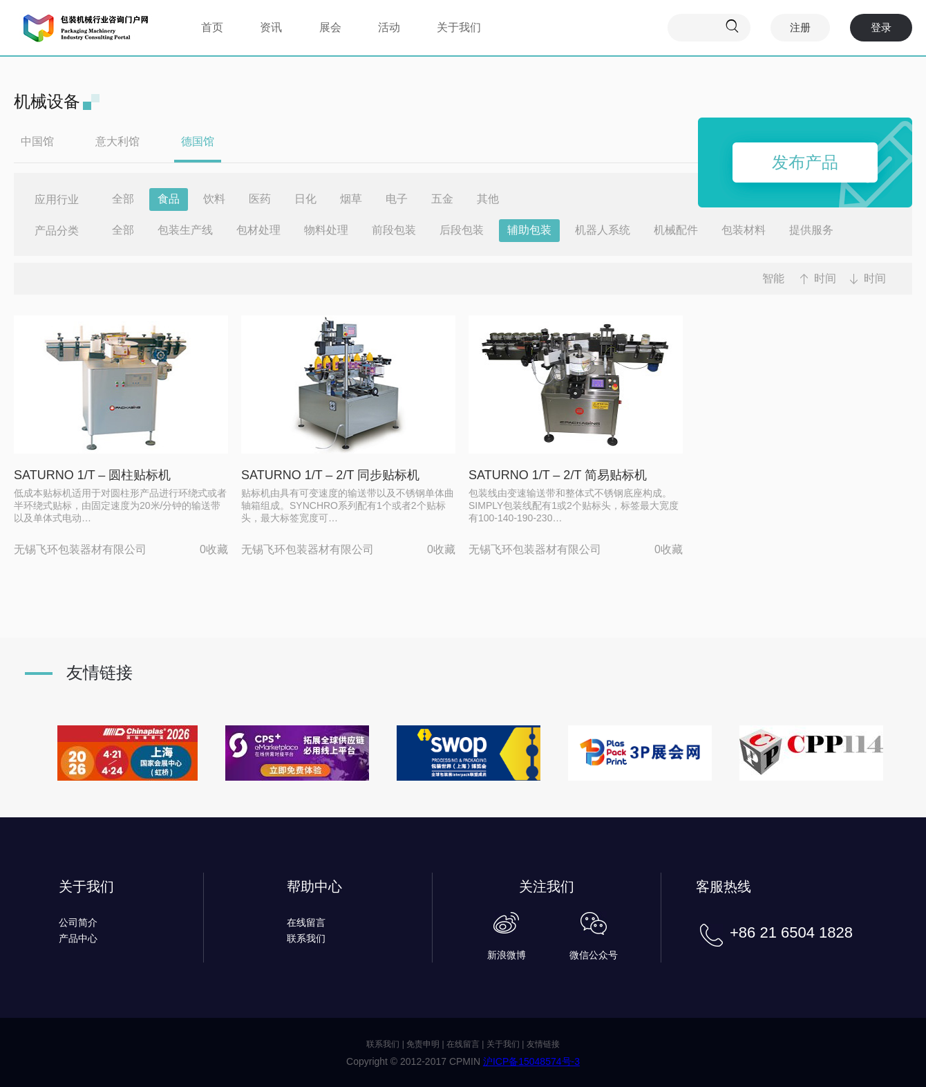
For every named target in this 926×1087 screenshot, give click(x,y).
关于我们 (459, 27)
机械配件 (676, 230)
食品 (169, 199)
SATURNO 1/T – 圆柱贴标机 (92, 475)
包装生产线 (185, 230)
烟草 (351, 199)
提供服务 (811, 230)
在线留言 (306, 922)
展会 (330, 27)
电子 (397, 199)
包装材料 (743, 230)
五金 (442, 199)
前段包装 (394, 230)
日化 (305, 199)
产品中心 (78, 938)
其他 (488, 199)
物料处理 (326, 230)
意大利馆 (117, 141)
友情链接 (543, 1044)
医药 (260, 199)
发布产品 (805, 162)
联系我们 (306, 938)
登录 (881, 27)
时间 (825, 278)
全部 (123, 199)
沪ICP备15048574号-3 (531, 1061)
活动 (389, 27)
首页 (212, 27)
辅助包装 (529, 230)
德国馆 (197, 141)
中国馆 (37, 141)
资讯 (271, 27)
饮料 (214, 199)
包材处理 (258, 230)
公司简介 (78, 922)
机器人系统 (602, 230)
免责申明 (423, 1044)
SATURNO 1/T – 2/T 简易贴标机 (558, 475)
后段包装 (462, 230)
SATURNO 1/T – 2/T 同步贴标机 (330, 475)
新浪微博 (506, 954)
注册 (800, 27)
